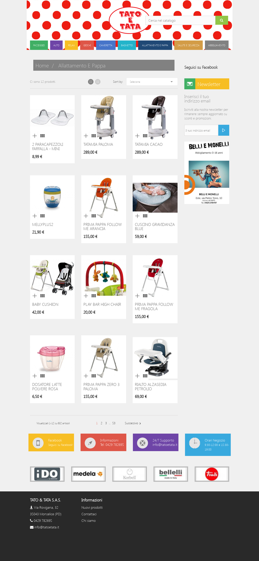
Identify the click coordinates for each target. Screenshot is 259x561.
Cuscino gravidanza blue (155, 226)
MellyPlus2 (42, 224)
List (97, 81)
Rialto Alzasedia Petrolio (150, 386)
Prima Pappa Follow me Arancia (102, 226)
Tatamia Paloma (98, 144)
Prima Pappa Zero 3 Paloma (101, 386)
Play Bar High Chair (102, 304)
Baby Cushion (45, 304)
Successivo (133, 423)
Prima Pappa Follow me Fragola (154, 306)
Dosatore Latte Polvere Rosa (47, 386)
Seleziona (152, 81)
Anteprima (34, 135)
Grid (90, 81)
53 (113, 423)
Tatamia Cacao (149, 144)
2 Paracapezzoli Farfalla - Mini (47, 146)
